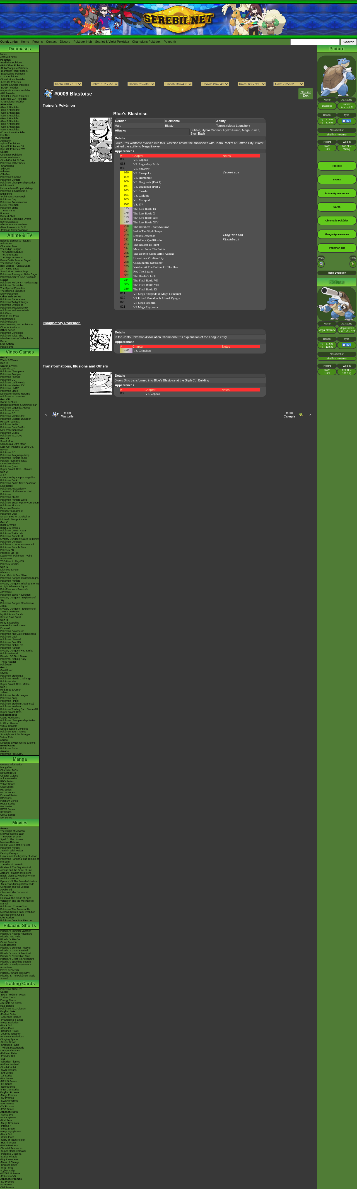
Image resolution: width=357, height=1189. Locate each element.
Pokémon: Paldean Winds (14, 310)
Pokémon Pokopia (10, 374)
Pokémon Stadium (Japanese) (17, 703)
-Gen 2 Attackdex (10, 110)
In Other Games (9, 723)
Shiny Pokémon (9, 293)
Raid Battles (7, 1005)
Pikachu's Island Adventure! (15, 953)
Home (25, 41)
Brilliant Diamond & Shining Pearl (18, 405)
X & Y (3, 474)
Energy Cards (8, 1000)
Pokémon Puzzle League (14, 695)
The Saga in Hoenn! (11, 257)
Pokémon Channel (10, 639)
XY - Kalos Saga (9, 268)
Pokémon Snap (9, 698)
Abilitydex (5, 140)
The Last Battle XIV (145, 222)
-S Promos (6, 1184)
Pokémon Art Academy (13, 488)
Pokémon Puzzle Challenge (15, 678)
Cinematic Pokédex (11, 154)
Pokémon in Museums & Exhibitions (14, 192)
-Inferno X (5, 1125)
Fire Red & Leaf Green (13, 625)
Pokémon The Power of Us (15, 909)
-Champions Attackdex (12, 132)
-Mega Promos (8, 1095)
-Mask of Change (10, 1162)
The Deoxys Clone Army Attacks (153, 253)
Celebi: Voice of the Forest (15, 845)
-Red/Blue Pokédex (11, 62)
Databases (20, 48)
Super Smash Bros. (11, 712)
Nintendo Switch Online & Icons (17, 742)
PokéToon (5, 313)
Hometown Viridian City (148, 258)
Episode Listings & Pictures (15, 240)
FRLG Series (7, 792)
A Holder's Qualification (148, 240)
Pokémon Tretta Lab (11, 533)
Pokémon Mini (8, 681)
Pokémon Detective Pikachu (16, 920)
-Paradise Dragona (10, 1153)
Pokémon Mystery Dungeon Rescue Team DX (15, 420)
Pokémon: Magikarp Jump (15, 455)
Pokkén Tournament (11, 511)
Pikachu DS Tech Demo (13, 656)
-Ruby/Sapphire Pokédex (14, 68)
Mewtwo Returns (9, 842)
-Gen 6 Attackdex (10, 121)
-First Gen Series (9, 1089)
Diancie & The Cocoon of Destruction (14, 894)
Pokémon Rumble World (13, 499)
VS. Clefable (141, 195)
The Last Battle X (144, 213)
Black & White (8, 525)
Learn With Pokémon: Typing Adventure (16, 557)
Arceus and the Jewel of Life (16, 870)
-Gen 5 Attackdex (10, 118)
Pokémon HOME (9, 410)
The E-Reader (8, 661)
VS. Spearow (141, 168)
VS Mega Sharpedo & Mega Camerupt (157, 293)
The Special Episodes (12, 288)
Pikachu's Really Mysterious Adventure (16, 966)
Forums (37, 41)
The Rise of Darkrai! (11, 864)
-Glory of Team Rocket (12, 1139)
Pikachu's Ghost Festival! (14, 950)
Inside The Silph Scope (147, 231)
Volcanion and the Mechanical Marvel (17, 902)
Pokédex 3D (7, 550)
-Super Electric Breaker (13, 1151)
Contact (51, 41)
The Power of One (10, 836)
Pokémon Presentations (13, 202)
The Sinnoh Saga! (10, 263)
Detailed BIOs (8, 773)
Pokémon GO (8, 379)
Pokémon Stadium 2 (11, 675)
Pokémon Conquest (11, 541)
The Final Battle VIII (146, 284)
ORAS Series (7, 814)
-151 (2, 1058)
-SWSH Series (8, 1070)
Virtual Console (8, 726)
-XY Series (6, 1075)
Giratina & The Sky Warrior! (15, 867)
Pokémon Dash (9, 636)
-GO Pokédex (8, 93)
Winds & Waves (9, 360)
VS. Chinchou (142, 350)
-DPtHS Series (8, 1081)
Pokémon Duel (8, 513)
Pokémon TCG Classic (13, 1008)
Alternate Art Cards (10, 1003)
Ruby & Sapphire (9, 622)
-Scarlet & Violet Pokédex (14, 96)
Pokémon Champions (12, 371)
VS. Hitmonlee (142, 177)
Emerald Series (9, 795)
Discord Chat (7, 216)
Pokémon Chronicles (11, 285)
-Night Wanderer (9, 1159)
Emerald (5, 628)
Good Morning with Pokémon (16, 324)
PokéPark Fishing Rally (13, 659)
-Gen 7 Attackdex (10, 124)
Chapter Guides (9, 775)
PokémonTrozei (9, 653)
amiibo (4, 740)
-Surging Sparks (9, 1039)
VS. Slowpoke (142, 173)
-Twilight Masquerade (12, 1047)
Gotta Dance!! (8, 945)
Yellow (4, 692)
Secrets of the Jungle (12, 914)
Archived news (8, 57)
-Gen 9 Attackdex (10, 129)
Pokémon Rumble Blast (13, 547)
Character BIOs (9, 770)
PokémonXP (7, 185)
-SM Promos (7, 1103)
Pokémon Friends (10, 377)
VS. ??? (138, 204)
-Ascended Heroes (10, 1017)
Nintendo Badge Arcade (13, 519)
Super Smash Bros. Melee (15, 684)
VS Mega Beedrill (144, 302)
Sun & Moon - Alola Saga (14, 271)
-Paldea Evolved (9, 1064)
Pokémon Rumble (10, 580)
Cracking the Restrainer (147, 262)
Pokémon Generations (12, 299)
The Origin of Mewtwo (12, 831)
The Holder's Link (144, 276)
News (3, 54)
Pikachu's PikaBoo (10, 939)
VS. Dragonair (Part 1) (147, 182)
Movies (19, 822)
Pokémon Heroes (10, 847)
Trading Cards (20, 983)
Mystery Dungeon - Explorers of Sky (18, 599)
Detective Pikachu (10, 463)
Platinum (5, 572)
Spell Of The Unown (11, 839)
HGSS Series (7, 803)
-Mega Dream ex (9, 1123)
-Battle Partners (9, 1145)
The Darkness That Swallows (151, 226)
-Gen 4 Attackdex (10, 115)
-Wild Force (6, 1167)
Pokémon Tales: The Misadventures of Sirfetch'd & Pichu (16, 338)
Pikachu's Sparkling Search (15, 961)
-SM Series (6, 1072)
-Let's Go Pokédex (10, 82)
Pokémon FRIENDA (11, 754)
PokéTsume (6, 346)
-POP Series (7, 1109)
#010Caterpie (289, 414)
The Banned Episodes (12, 291)
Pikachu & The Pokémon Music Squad (17, 977)
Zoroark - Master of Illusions (16, 873)
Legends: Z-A (7, 368)
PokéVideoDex (8, 321)
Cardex (4, 152)
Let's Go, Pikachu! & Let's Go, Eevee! (17, 448)
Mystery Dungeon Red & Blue (16, 650)
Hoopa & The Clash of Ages (15, 898)
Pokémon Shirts (9, 207)
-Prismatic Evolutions (12, 1036)
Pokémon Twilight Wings (14, 302)
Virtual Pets (6, 737)
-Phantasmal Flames (11, 1019)
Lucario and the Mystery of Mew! (18, 856)
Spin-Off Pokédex (10, 143)
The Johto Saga (9, 254)
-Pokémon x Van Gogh (12, 196)
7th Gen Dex (305, 93)
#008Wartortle (67, 414)
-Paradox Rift (7, 1056)
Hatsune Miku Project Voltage (16, 188)
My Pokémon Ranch (11, 614)
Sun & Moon (7, 441)
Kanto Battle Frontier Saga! (15, 260)
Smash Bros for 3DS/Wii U (15, 516)
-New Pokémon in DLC (13, 227)
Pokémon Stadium (10, 706)
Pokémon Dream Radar (13, 530)
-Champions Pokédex (12, 101)
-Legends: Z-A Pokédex (13, 98)
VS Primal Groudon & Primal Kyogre (156, 298)
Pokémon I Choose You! (13, 906)
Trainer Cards (8, 997)
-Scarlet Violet (8, 1067)
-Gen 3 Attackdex (10, 112)
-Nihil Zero (6, 1120)
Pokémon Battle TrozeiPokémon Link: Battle (18, 484)
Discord (65, 41)
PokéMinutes (7, 318)
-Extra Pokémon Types (13, 994)
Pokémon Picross (10, 505)
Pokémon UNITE (9, 388)
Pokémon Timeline (10, 177)
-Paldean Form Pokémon (14, 230)
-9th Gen (5, 168)
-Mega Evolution (9, 1022)
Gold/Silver (6, 670)
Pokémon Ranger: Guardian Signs (19, 578)
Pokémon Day (8, 199)
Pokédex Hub (83, 41)
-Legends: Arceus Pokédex (15, 90)
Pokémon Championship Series (17, 182)
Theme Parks (7, 210)
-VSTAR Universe (10, 1173)
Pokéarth (170, 41)
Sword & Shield (9, 402)
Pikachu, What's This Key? (15, 972)
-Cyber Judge (7, 1170)
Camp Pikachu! (8, 942)
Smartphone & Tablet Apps (15, 734)
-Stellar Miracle (8, 1156)
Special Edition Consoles (14, 728)
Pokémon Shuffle (9, 497)
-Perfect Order (8, 1014)
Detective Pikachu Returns (15, 393)
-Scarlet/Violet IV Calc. (12, 160)
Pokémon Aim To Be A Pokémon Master (18, 278)
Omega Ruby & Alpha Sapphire (17, 477)
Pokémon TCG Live (11, 435)
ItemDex (5, 135)
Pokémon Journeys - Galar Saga (18, 274)
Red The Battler (143, 271)
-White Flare (7, 1028)
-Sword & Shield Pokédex (14, 84)
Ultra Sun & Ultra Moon (13, 444)
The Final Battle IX (145, 289)
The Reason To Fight (146, 244)
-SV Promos (7, 1098)
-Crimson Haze (8, 1165)
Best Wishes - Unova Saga (15, 265)
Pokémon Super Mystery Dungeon (19, 502)
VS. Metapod (141, 200)
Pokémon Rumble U (11, 536)
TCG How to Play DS (12, 561)
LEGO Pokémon (9, 205)
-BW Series (6, 1078)
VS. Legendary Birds (146, 164)
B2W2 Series (7, 809)
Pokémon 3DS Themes (13, 731)
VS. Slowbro (141, 191)
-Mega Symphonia (10, 1131)
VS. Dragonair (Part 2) (147, 186)
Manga (20, 759)
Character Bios (8, 246)
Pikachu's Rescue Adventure (16, 933)
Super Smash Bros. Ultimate (16, 469)
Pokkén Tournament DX (13, 460)
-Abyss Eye (6, 1114)
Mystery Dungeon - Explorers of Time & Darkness (18, 610)
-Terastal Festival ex (11, 1148)
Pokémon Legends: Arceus (15, 407)
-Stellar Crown (8, 1042)
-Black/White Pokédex (12, 73)
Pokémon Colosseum (12, 631)
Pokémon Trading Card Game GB (19, 709)
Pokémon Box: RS (10, 642)
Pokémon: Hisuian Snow (14, 307)
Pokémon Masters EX (12, 385)
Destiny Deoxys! (9, 853)
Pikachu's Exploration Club (15, 956)
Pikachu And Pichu (10, 936)
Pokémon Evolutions (11, 305)
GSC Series (7, 786)
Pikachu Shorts (20, 925)
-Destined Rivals (9, 1031)
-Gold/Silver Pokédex (12, 65)
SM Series (6, 817)
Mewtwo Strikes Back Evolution (17, 912)
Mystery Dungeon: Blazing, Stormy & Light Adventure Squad (19, 585)
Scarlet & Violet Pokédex (112, 41)
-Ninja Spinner (8, 1117)
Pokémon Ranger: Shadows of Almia (17, 604)
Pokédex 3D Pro (9, 552)
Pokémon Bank (8, 480)
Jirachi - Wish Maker (11, 850)
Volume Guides (8, 778)
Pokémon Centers (10, 179)
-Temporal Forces (10, 1050)
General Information (11, 764)
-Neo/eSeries (7, 1086)
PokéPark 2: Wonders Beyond (17, 544)
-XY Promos (7, 1106)
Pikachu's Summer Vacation (16, 931)
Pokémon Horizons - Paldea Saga (19, 282)
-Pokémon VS (8, 1176)
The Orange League (11, 251)
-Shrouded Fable (9, 1045)
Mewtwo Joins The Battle (149, 249)
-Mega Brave (7, 1128)
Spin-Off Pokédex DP (12, 146)
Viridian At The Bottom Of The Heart (156, 267)
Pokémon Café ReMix (12, 382)
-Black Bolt (6, 1025)
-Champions (7, 165)
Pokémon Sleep (9, 391)
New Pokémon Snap (11, 430)
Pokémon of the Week (12, 163)
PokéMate (6, 664)
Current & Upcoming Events (16, 219)
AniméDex (6, 243)
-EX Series (6, 1084)
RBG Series (7, 781)
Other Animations (10, 327)
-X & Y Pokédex (9, 76)
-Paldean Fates (8, 1053)
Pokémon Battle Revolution (15, 594)
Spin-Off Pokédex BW (12, 149)
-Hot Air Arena (8, 1142)
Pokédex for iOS (9, 564)
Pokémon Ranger (10, 647)
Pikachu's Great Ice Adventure (17, 959)
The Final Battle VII (145, 280)
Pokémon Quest (9, 466)
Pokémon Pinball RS (11, 645)
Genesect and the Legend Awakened (14, 888)
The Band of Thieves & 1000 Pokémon (16, 493)
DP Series (5, 798)
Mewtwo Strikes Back (12, 833)
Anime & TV (19, 235)
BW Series (6, 806)
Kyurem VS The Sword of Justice (18, 881)
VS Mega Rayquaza (145, 307)
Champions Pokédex (146, 41)
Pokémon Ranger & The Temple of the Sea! (19, 860)
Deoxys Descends (144, 235)
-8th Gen (5, 171)
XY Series (5, 812)
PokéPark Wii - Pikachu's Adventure (14, 590)
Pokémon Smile (9, 424)
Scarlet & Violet (8, 365)
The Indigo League (10, 249)
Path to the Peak (9, 316)
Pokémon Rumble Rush (13, 458)
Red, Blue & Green (10, 689)
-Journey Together (10, 1033)
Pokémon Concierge (11, 332)
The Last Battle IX (144, 209)
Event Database (9, 221)
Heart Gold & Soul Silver (14, 575)
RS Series (6, 789)
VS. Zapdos (140, 159)
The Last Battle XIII (145, 217)
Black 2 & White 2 (10, 527)
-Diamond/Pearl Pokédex (14, 71)
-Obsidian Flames (10, 1061)
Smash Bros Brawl (10, 617)
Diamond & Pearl (9, 569)
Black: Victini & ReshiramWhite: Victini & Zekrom (17, 877)
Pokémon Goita (9, 748)
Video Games (20, 352)
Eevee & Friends (9, 970)
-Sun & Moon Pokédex (12, 79)
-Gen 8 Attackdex (10, 126)
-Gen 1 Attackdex (10, 107)
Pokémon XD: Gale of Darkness (18, 633)
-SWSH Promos (9, 1100)
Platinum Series (9, 800)
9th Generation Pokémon (14, 224)
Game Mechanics (10, 157)
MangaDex (6, 767)
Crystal (4, 673)
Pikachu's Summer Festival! (15, 947)
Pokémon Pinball (9, 700)
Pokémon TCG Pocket (12, 396)
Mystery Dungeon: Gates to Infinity (19, 539)
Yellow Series (7, 784)
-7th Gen (5, 174)
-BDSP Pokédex (9, 87)
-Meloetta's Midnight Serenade (17, 884)
